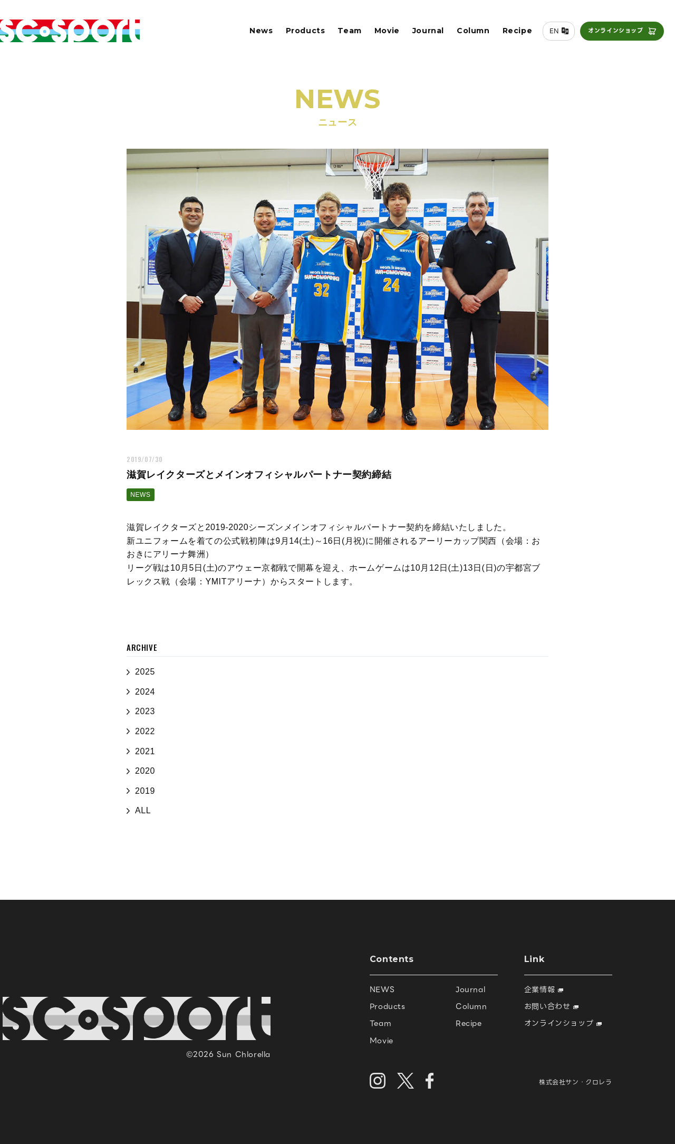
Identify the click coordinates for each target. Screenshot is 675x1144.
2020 (145, 770)
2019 (145, 790)
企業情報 (543, 989)
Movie (382, 35)
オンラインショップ (611, 35)
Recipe (513, 35)
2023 (145, 711)
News (256, 35)
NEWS (140, 494)
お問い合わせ (551, 1006)
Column (468, 35)
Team (345, 35)
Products (301, 35)
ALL (143, 810)
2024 (145, 691)
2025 (145, 671)
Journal (423, 35)
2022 (145, 731)
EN (549, 35)
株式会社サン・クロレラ (575, 1082)
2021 (145, 751)
